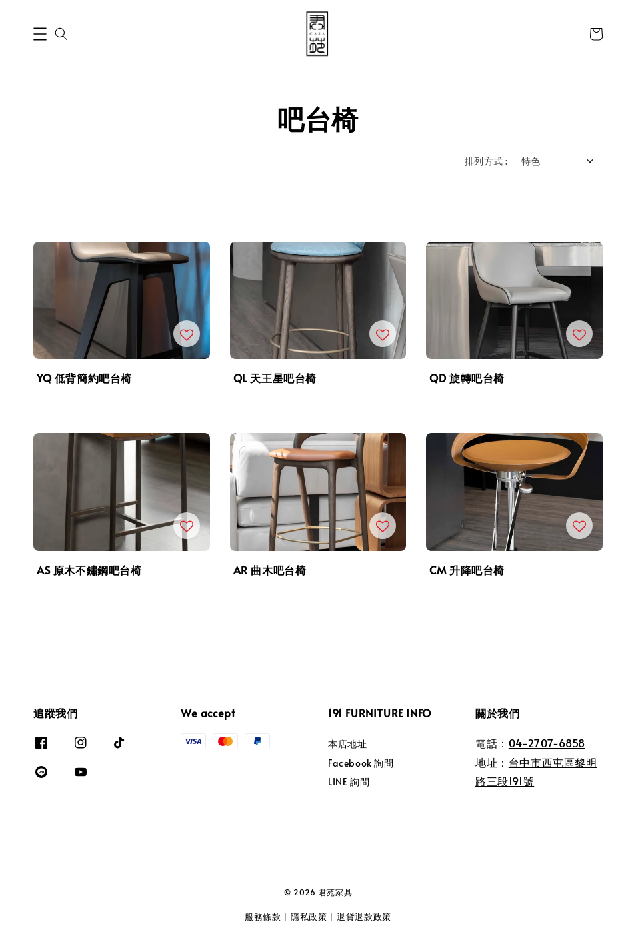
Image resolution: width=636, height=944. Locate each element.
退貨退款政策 (364, 917)
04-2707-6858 (547, 742)
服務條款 (263, 917)
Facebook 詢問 (361, 763)
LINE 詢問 (348, 781)
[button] (40, 34)
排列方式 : (486, 161)
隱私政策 (309, 917)
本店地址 (347, 744)
